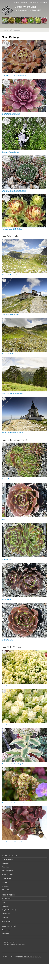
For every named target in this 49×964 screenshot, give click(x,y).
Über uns (5, 917)
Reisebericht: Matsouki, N (10, 354)
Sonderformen (6, 878)
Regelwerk (5, 906)
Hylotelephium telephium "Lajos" (12, 764)
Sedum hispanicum (8, 686)
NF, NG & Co (6, 890)
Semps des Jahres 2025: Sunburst (12, 229)
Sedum (16, 2)
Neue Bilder (5, 867)
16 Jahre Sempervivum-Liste (11, 113)
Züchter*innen (6, 921)
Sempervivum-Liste (25, 6)
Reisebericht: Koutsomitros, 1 (11, 275)
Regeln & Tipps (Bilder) (9, 910)
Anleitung (24, 2)
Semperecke (6, 914)
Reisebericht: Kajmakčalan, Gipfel (12, 433)
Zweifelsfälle (6, 886)
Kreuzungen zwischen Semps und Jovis (14, 190)
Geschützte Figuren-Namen (10, 152)
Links (3, 902)
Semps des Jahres (7, 874)
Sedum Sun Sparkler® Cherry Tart (12, 842)
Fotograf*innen (6, 898)
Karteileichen (6, 863)
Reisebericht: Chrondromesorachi (12, 393)
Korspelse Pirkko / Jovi (9, 479)
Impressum (5, 934)
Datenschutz (6, 930)
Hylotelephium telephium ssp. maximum (14, 803)
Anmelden (43, 2)
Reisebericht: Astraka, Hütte (10, 314)
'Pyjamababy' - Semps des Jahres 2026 (13, 75)
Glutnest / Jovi (6, 599)
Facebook (38, 956)
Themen (4, 882)
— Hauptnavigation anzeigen (10, 30)
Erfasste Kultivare (7, 859)
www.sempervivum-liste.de (26, 956)
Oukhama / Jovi (7, 559)
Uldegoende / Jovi (7, 639)
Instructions (33, 2)
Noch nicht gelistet (7, 871)
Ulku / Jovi (5, 519)
